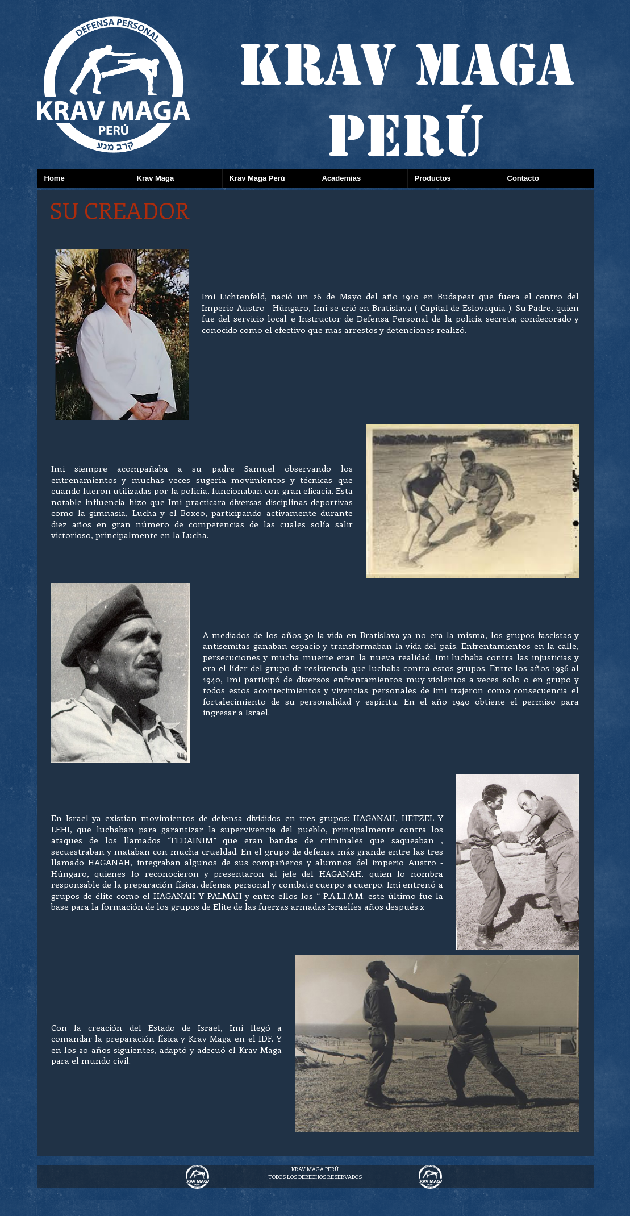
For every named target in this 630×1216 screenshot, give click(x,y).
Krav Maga (155, 178)
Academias (341, 178)
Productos (433, 178)
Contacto (523, 178)
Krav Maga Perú (257, 178)
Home (54, 178)
